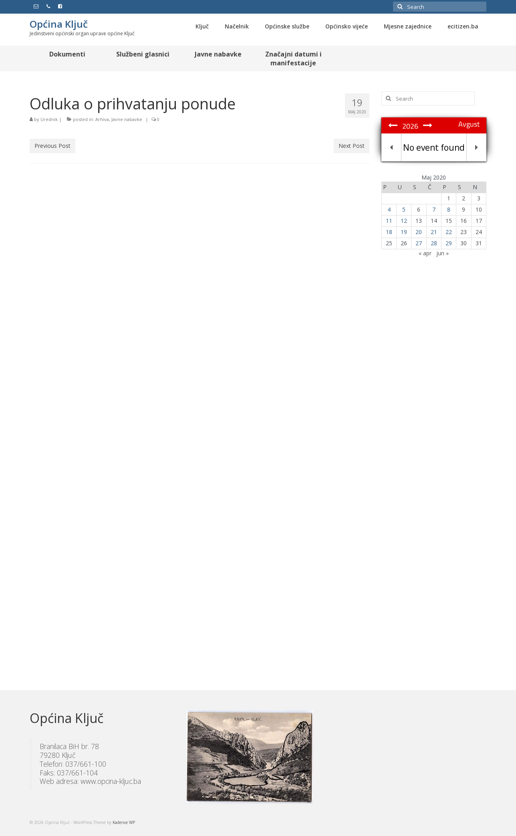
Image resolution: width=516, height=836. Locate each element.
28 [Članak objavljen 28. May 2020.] (434, 243)
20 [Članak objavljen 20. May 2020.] (418, 232)
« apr (425, 253)
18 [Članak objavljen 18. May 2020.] (389, 232)
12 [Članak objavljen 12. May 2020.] (404, 220)
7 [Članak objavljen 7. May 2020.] (433, 209)
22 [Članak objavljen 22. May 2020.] (448, 232)
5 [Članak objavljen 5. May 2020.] (403, 209)
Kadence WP (124, 822)
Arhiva (102, 119)
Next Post (352, 145)
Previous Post (52, 145)
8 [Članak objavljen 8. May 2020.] (448, 209)
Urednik (49, 119)
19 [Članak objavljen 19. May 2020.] (404, 232)
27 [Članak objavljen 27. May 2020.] (418, 243)
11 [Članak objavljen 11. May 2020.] (389, 220)
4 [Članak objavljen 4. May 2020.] (389, 209)
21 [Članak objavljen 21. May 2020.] (434, 232)
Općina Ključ (59, 23)
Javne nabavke (126, 119)
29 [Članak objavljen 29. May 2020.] (448, 243)
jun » (442, 253)
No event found (434, 147)
